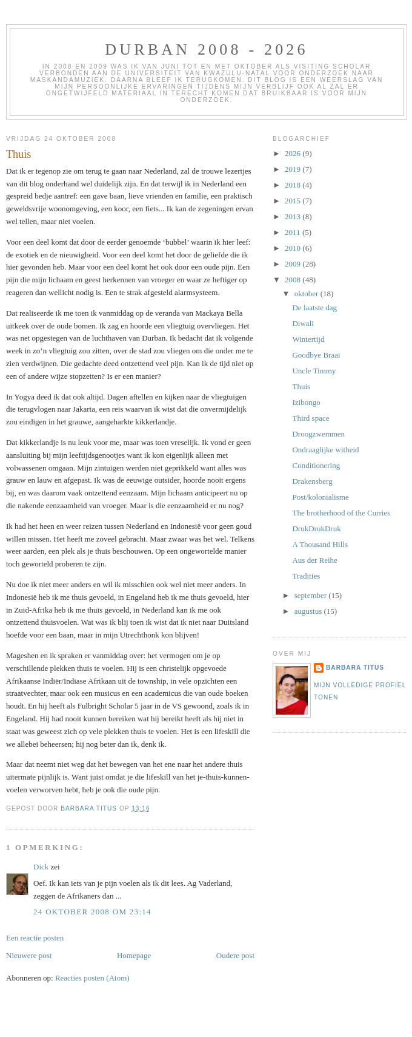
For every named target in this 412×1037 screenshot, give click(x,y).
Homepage (134, 955)
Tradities (306, 575)
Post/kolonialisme (320, 496)
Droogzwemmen (318, 433)
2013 (293, 216)
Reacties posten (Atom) (92, 977)
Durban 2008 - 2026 (206, 49)
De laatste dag (314, 307)
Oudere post (235, 955)
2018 (293, 184)
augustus (309, 611)
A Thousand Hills (320, 544)
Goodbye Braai (316, 354)
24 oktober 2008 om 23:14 (92, 911)
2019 (293, 169)
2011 (293, 232)
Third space (310, 418)
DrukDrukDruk (316, 528)
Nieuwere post (28, 955)
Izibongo (306, 402)
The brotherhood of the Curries (341, 512)
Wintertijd (308, 339)
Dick (40, 866)
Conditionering (316, 465)
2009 (293, 263)
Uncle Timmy (314, 370)
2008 (293, 279)
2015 (293, 200)
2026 (293, 153)
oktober (307, 293)
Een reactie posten (35, 937)
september (311, 595)
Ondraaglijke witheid (325, 449)
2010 (293, 248)
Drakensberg (312, 481)
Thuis (301, 386)
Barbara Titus (355, 667)
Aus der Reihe (314, 560)
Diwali (302, 323)
